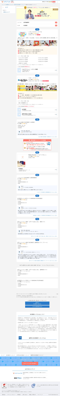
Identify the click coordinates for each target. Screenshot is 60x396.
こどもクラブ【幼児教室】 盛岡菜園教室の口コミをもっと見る (47, 192)
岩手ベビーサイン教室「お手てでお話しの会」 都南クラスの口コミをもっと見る (44, 236)
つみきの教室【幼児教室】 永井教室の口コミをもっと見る (47, 136)
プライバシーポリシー (11, 394)
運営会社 (3, 394)
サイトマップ (40, 394)
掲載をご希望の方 (32, 394)
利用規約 (19, 394)
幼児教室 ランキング (9, 4)
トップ (3, 4)
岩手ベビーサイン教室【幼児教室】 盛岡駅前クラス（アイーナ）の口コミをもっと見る (43, 260)
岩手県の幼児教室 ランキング (19, 4)
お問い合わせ (24, 394)
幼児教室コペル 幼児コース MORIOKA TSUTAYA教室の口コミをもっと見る (45, 215)
